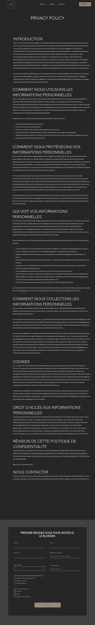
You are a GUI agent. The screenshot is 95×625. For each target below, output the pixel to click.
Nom (51, 542)
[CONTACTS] (85, 4)
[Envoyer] (48, 605)
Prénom (16, 542)
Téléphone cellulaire (56, 552)
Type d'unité (18, 565)
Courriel (16, 552)
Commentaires (54, 565)
